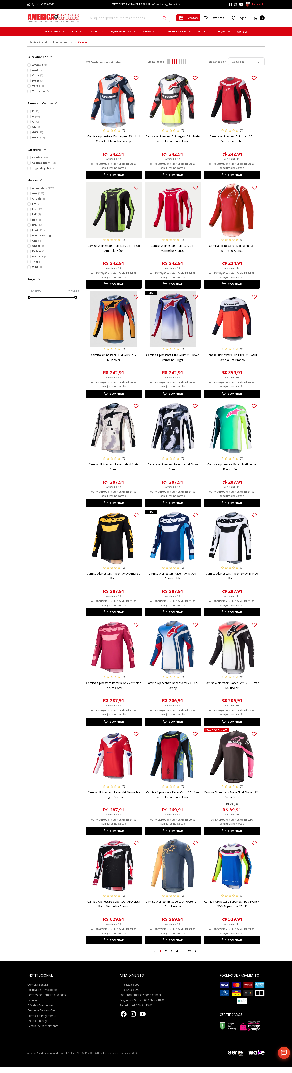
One (36, 240)
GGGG (38, 137)
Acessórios (52, 31)
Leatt (38, 230)
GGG (37, 132)
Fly (36, 204)
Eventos (188, 18)
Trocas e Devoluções (41, 1010)
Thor (37, 261)
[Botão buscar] (164, 18)
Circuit (38, 198)
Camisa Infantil (44, 163)
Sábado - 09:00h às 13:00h (137, 1005)
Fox (37, 209)
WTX (37, 267)
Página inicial (38, 42)
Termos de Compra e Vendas (46, 995)
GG (36, 127)
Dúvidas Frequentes (40, 1005)
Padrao (38, 251)
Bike (74, 31)
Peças (222, 31)
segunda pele (43, 168)
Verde (38, 86)
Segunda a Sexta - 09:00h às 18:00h (143, 1000)
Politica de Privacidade (42, 990)
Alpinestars (43, 188)
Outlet (242, 31)
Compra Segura (37, 984)
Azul (37, 70)
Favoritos (214, 18)
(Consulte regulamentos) (166, 4)
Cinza (37, 75)
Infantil (149, 31)
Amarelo (39, 65)
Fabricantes (35, 1000)
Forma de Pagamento (41, 1016)
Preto (37, 80)
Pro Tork (39, 256)
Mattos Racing (44, 235)
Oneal (38, 246)
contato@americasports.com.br (140, 995)
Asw (38, 193)
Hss (36, 219)
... (183, 951)
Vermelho (40, 91)
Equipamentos (121, 31)
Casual (94, 31)
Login (238, 18)
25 (189, 951)
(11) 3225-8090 (45, 4)
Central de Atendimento (43, 1026)
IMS (37, 225)
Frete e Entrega (37, 1021)
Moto (202, 31)
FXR (36, 214)
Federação (255, 4)
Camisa (83, 42)
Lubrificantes (176, 31)
